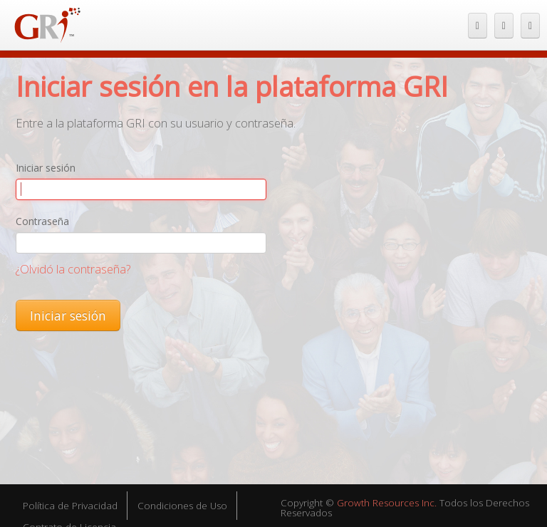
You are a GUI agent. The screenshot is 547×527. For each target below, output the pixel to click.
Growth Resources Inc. (387, 502)
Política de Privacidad (70, 505)
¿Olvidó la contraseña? (73, 269)
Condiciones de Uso (182, 505)
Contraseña (42, 221)
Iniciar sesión (45, 167)
